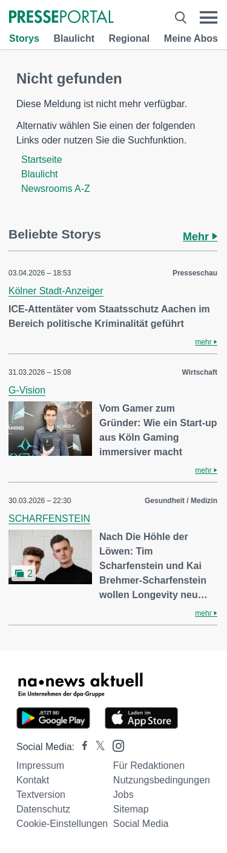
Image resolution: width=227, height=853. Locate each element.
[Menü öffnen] (208, 17)
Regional (129, 38)
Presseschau (195, 273)
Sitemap (131, 809)
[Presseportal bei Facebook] (81, 747)
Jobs (123, 794)
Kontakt (32, 780)
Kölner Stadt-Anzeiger (56, 291)
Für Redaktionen (149, 765)
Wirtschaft (199, 372)
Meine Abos (191, 38)
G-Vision (26, 390)
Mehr (200, 237)
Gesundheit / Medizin (181, 500)
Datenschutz (43, 809)
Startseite (41, 159)
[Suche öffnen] (180, 17)
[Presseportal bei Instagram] (114, 745)
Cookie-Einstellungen (62, 823)
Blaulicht (73, 38)
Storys (24, 38)
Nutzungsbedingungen (161, 780)
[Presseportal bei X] (96, 747)
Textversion (40, 794)
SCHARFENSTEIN (49, 518)
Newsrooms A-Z (55, 188)
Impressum (40, 765)
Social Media (141, 823)
